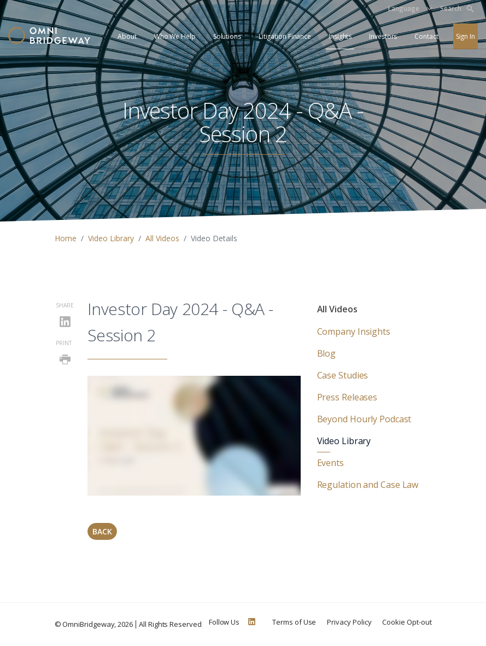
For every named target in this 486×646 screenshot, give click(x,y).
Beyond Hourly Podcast (364, 419)
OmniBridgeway (88, 624)
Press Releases (347, 397)
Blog (326, 353)
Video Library (111, 238)
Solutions (227, 36)
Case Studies (342, 375)
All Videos (162, 238)
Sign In (465, 36)
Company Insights (353, 331)
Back (102, 531)
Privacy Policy (349, 622)
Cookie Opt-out (406, 622)
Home (66, 238)
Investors (383, 36)
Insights (340, 36)
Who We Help (175, 36)
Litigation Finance (285, 36)
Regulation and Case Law (368, 485)
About (127, 36)
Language (403, 8)
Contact (426, 36)
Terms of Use (294, 622)
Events (330, 463)
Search (456, 8)
